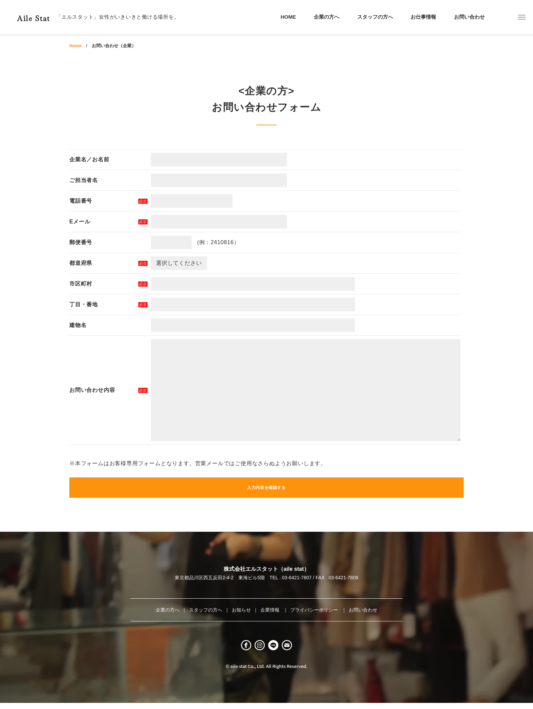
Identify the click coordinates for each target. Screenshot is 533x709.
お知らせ (241, 610)
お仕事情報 (423, 17)
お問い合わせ (469, 17)
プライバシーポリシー (314, 610)
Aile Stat (45, 17)
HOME (288, 17)
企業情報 (270, 610)
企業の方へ (326, 17)
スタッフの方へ (375, 17)
